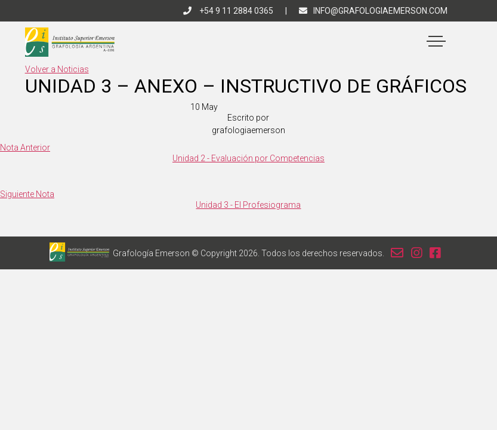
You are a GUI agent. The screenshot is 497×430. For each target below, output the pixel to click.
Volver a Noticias (57, 69)
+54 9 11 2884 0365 (228, 11)
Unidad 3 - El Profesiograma (248, 205)
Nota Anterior (25, 147)
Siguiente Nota (27, 194)
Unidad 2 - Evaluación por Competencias (248, 158)
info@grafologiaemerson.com (373, 11)
